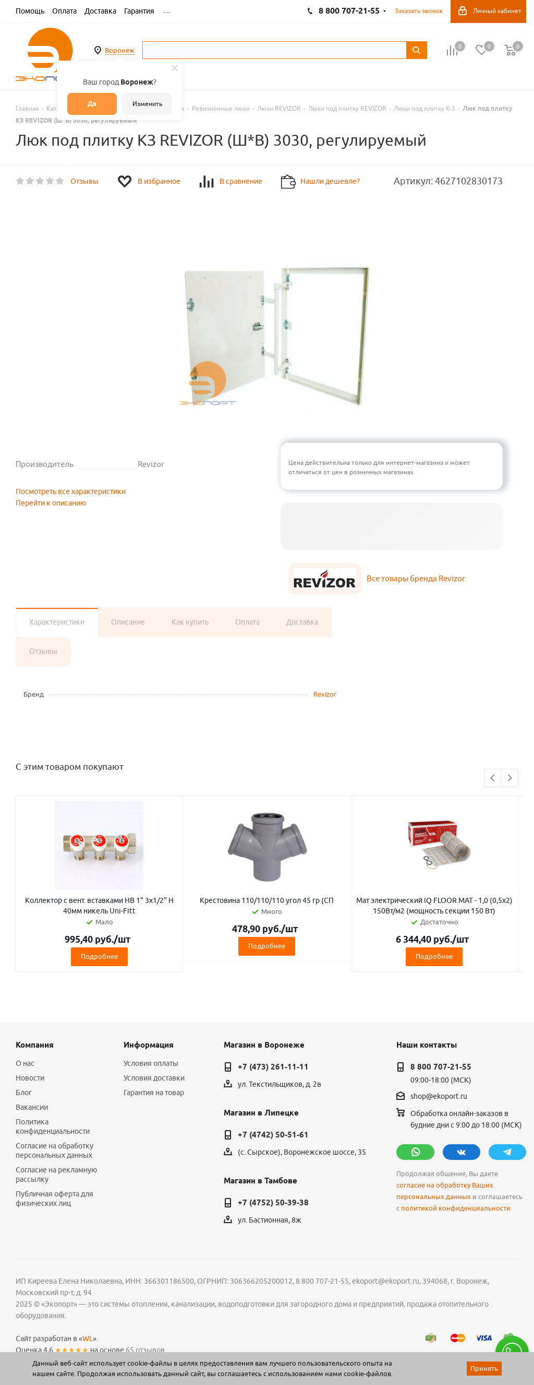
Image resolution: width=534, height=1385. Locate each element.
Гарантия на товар (154, 1092)
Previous (493, 778)
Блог (24, 1092)
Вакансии (32, 1107)
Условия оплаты (151, 1063)
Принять (484, 1368)
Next (509, 778)
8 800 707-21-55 (440, 1067)
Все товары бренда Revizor (416, 578)
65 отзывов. (146, 1350)
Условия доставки (154, 1078)
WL (87, 1338)
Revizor (324, 694)
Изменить (147, 104)
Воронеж (120, 50)
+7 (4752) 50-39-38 (273, 1202)
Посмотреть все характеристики (71, 491)
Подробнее (99, 956)
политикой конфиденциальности (456, 1208)
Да (92, 104)
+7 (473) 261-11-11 (273, 1067)
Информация (149, 1045)
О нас (25, 1063)
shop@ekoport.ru (438, 1097)
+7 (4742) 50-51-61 (273, 1135)
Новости (30, 1078)
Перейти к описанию (51, 503)
